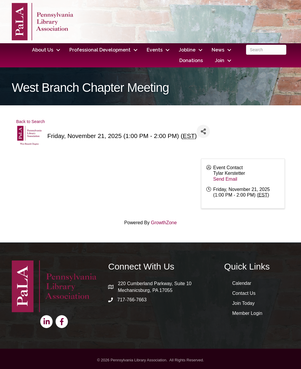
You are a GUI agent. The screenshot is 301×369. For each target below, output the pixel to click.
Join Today (243, 303)
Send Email (225, 179)
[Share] (203, 131)
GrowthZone (164, 222)
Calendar (241, 283)
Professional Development (100, 50)
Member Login (247, 313)
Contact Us (243, 293)
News (218, 50)
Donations (191, 60)
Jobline (187, 50)
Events (155, 50)
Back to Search (30, 121)
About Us (42, 50)
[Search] (266, 50)
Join (219, 60)
